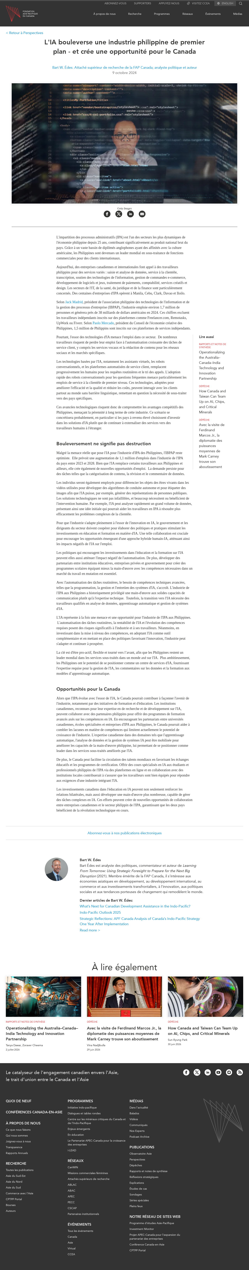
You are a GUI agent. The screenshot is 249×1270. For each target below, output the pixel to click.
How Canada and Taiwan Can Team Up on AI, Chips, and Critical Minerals (212, 401)
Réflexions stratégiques (144, 1177)
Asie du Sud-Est (15, 1176)
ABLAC (72, 1185)
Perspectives (137, 1159)
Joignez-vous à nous (18, 1141)
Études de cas (138, 1188)
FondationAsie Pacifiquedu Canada (30, 13)
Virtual (71, 1248)
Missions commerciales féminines (88, 1173)
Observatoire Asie (141, 1153)
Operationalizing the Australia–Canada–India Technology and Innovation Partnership (42, 1033)
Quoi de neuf (18, 1101)
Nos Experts (137, 1131)
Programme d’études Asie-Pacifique (152, 1223)
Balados (134, 1113)
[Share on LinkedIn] (130, 214)
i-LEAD (72, 1150)
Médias (237, 14)
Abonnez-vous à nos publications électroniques (125, 833)
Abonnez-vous (115, 3)
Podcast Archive (139, 1136)
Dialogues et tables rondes (84, 1113)
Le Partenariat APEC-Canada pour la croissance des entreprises (96, 1142)
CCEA (71, 1254)
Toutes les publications (19, 1170)
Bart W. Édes (90, 860)
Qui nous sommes (17, 1135)
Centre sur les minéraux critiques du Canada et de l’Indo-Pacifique (97, 1121)
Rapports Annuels (17, 1153)
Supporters (142, 3)
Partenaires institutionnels (83, 1214)
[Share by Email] (142, 214)
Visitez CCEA (198, 3)
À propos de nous (104, 14)
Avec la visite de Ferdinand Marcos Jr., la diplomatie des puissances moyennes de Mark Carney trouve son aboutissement (211, 446)
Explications (137, 1183)
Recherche (134, 14)
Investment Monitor (142, 1229)
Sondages (136, 1194)
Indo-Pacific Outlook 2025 (100, 912)
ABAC (71, 1190)
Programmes (162, 14)
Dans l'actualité (139, 1107)
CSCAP (72, 1208)
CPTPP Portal (14, 1199)
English (227, 3)
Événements (213, 14)
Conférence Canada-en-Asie (147, 1244)
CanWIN (73, 1167)
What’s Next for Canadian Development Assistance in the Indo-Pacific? (135, 906)
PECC (71, 1202)
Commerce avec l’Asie (19, 1193)
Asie (70, 1242)
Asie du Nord (14, 1181)
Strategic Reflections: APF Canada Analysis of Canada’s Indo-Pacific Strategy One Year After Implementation (140, 921)
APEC (71, 1196)
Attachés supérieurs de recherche (89, 1179)
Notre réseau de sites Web (155, 1217)
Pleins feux (136, 1206)
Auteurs (11, 1211)
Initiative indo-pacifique (82, 1107)
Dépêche (204, 386)
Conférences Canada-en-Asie (34, 1112)
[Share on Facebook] (107, 214)
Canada (72, 1236)
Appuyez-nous (169, 3)
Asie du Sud (13, 1187)
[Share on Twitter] (118, 214)
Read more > (90, 930)
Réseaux (187, 14)
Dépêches (136, 1165)
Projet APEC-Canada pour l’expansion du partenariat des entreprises (155, 1236)
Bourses (11, 1205)
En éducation (76, 1135)
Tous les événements (80, 1231)
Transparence (14, 1147)
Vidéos (134, 1119)
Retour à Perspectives (26, 33)
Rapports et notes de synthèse (212, 346)
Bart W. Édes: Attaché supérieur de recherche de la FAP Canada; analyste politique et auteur (124, 67)
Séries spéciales (139, 1200)
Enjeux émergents (79, 1129)
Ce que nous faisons (18, 1129)
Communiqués (138, 1125)
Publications (142, 1147)
